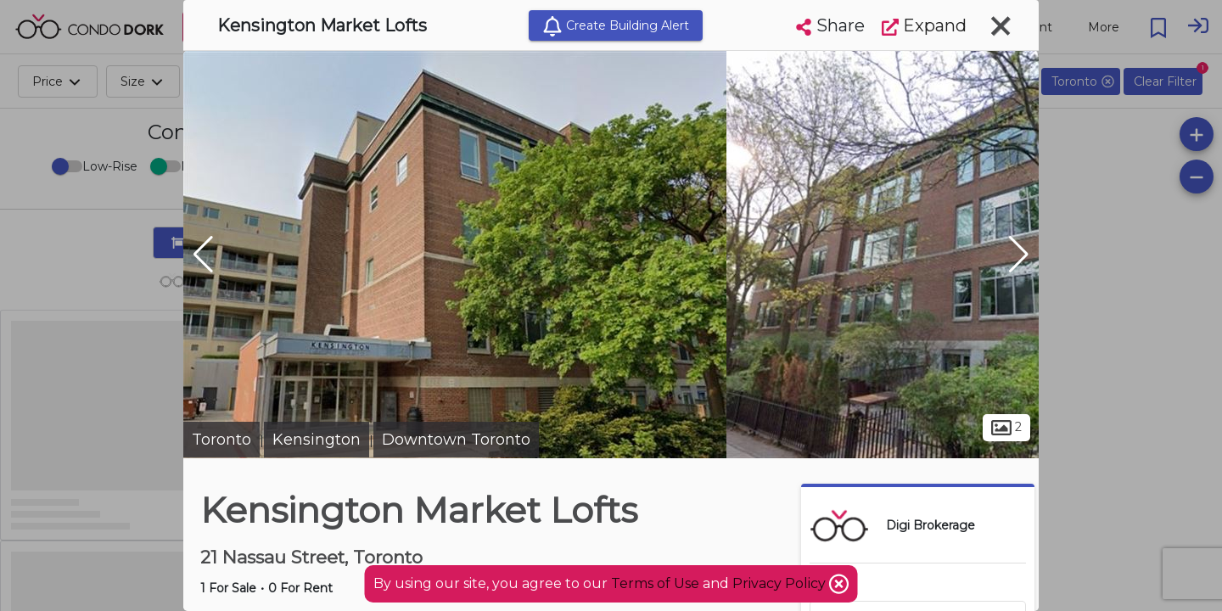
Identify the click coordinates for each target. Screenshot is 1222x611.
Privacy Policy (780, 583)
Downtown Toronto (456, 439)
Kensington (316, 439)
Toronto (221, 439)
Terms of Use (655, 583)
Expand (924, 25)
